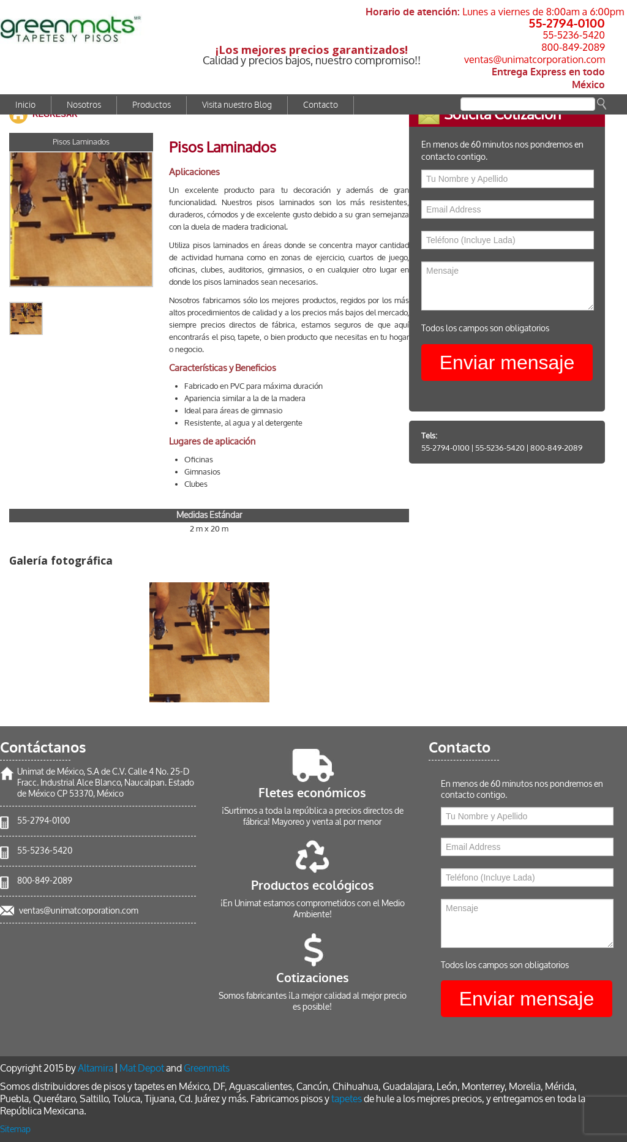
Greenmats (207, 1068)
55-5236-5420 (574, 35)
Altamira (95, 1068)
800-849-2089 (573, 47)
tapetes (346, 1098)
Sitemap (15, 1129)
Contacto (320, 105)
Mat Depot (141, 1068)
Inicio (25, 105)
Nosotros (84, 105)
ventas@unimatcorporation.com (534, 59)
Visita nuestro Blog (237, 105)
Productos (151, 105)
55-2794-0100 (566, 23)
